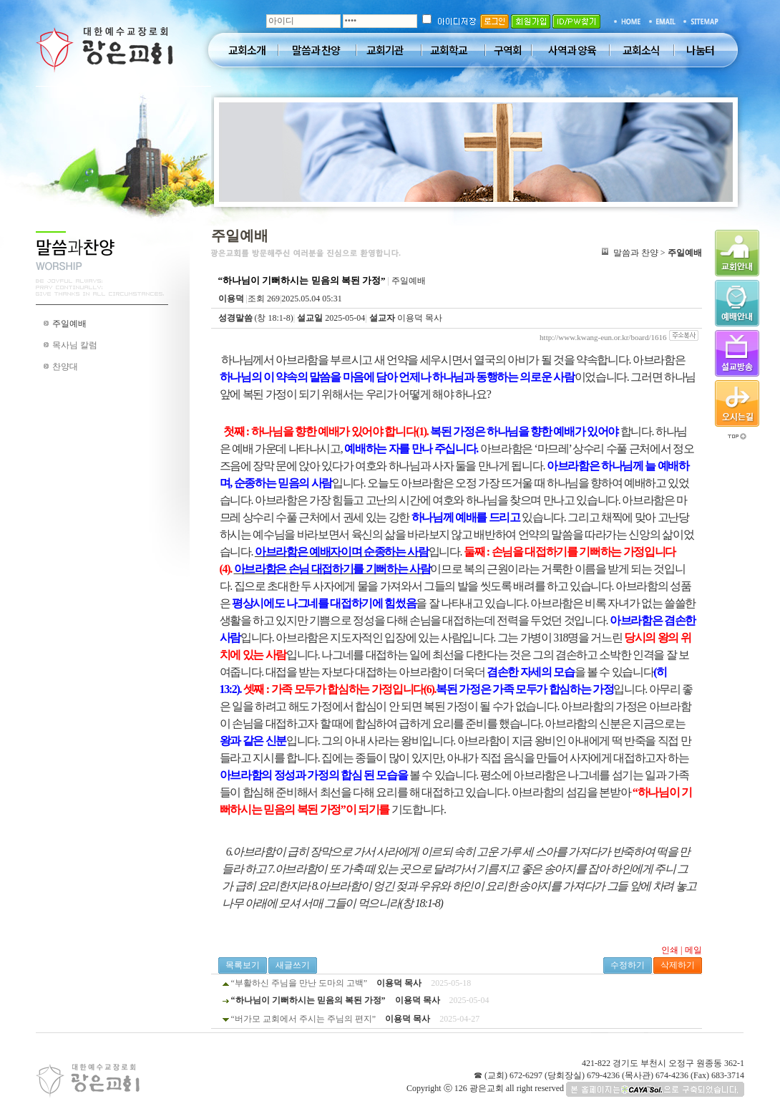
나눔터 (700, 50)
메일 (693, 950)
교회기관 (385, 50)
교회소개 (246, 50)
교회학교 (448, 50)
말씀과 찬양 (316, 50)
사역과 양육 (572, 50)
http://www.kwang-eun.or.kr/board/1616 (603, 337)
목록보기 (242, 965)
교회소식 (641, 50)
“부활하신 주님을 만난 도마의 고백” (299, 983)
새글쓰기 (293, 965)
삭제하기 (677, 965)
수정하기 (627, 965)
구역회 (508, 50)
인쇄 (669, 950)
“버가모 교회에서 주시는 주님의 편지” (303, 1019)
